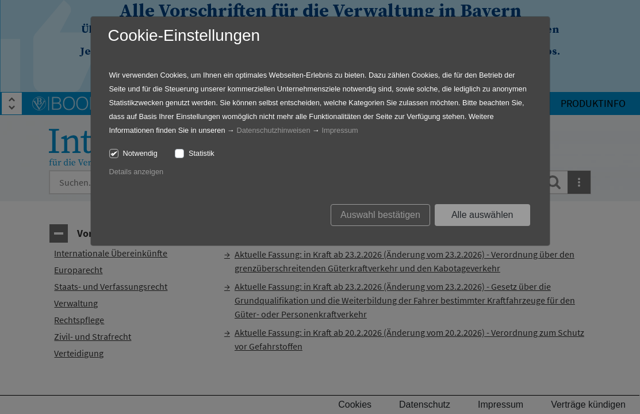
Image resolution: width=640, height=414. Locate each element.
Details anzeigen (136, 171)
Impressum (339, 130)
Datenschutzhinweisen (273, 130)
